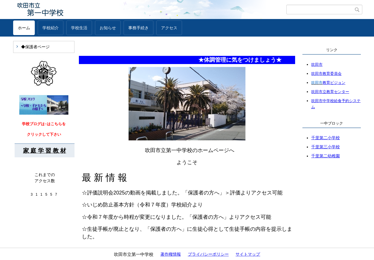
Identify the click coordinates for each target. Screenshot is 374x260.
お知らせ (108, 27)
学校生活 (79, 27)
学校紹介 (50, 27)
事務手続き (138, 27)
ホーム (24, 27)
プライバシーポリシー (208, 254)
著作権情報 (170, 254)
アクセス (169, 27)
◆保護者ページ (35, 46)
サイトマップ (248, 254)
